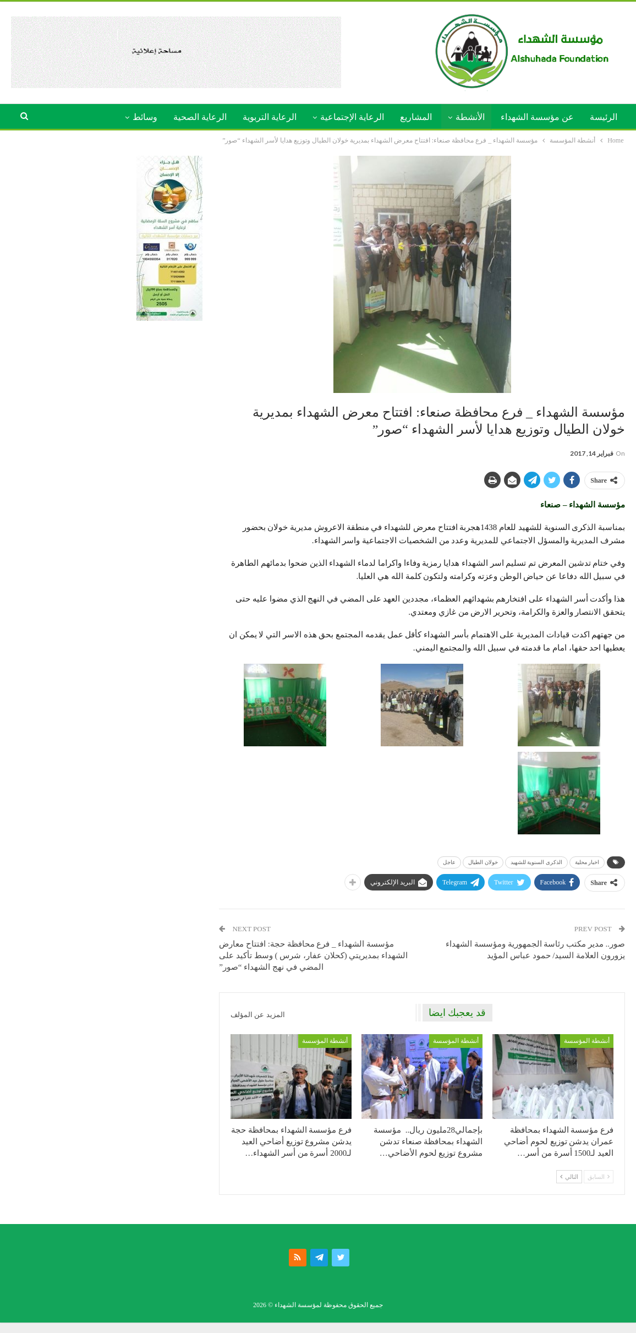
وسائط (145, 117)
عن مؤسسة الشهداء (537, 117)
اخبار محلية (587, 862)
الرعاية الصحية (200, 117)
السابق (599, 1176)
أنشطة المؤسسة (587, 1041)
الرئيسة (603, 117)
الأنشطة (470, 117)
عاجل (449, 862)
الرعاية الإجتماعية (352, 117)
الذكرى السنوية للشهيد (536, 862)
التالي (569, 1176)
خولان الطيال (483, 862)
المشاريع (416, 117)
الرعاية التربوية (270, 117)
